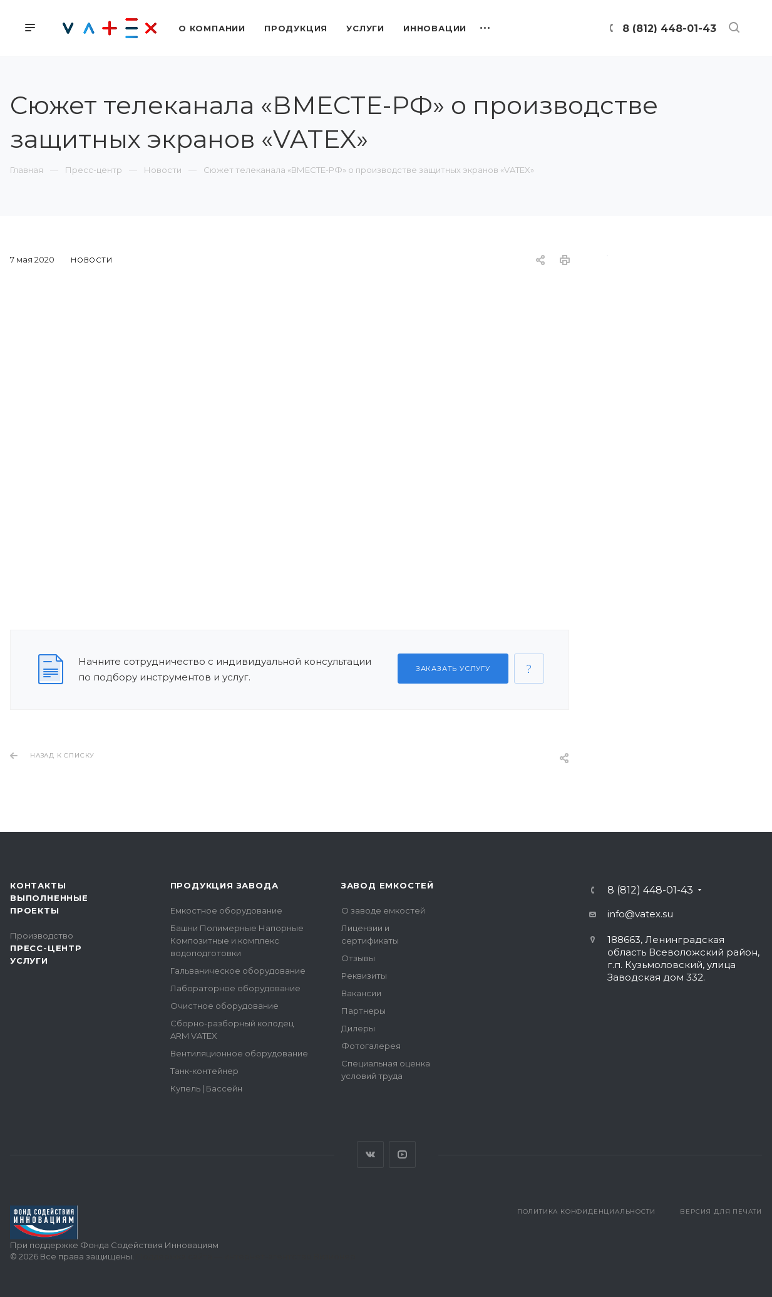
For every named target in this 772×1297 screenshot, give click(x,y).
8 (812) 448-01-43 (669, 28)
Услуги (29, 961)
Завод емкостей (387, 885)
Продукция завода (224, 885)
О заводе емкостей (383, 910)
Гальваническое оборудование (238, 971)
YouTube (402, 1154)
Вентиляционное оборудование (239, 1053)
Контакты (38, 885)
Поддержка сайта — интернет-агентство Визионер (246, 1256)
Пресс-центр (46, 948)
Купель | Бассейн (206, 1088)
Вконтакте (370, 1154)
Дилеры (358, 1028)
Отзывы (358, 958)
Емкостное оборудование (226, 910)
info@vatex (634, 914)
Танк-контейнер (204, 1071)
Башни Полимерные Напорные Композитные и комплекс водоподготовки (237, 940)
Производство (41, 935)
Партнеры (363, 1011)
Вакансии (361, 993)
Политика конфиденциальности (586, 1211)
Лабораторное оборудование (235, 988)
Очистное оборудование (224, 1006)
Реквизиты (364, 976)
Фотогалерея (371, 1046)
